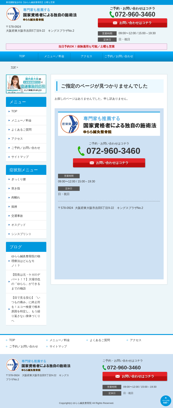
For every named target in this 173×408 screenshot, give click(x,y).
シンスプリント (21, 233)
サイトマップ (20, 156)
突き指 (15, 188)
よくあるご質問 (21, 129)
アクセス (86, 56)
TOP (22, 56)
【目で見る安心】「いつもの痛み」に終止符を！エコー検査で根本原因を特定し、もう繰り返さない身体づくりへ (25, 309)
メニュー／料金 (54, 56)
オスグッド (18, 224)
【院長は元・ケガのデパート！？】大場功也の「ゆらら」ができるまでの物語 (25, 281)
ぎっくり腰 (18, 179)
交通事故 (17, 215)
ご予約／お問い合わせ (118, 56)
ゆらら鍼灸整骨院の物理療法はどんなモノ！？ (25, 261)
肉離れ (15, 197)
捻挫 (14, 206)
